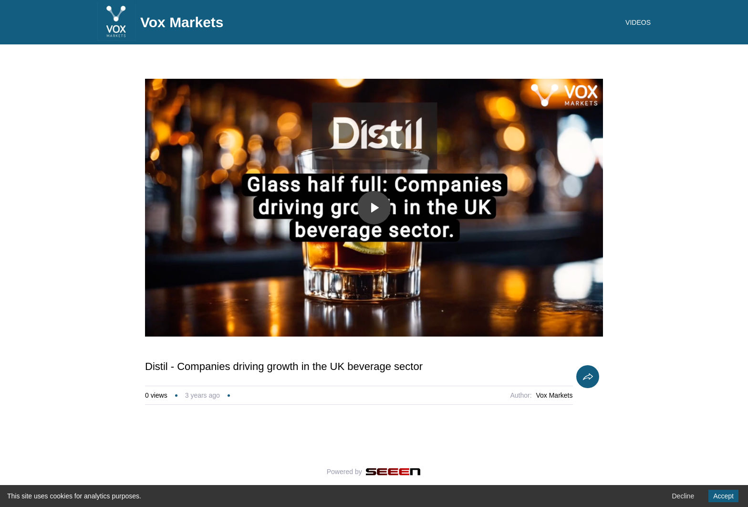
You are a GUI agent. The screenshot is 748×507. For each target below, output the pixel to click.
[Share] (587, 376)
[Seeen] (393, 471)
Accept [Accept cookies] (723, 496)
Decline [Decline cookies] (683, 496)
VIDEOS (638, 22)
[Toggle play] (374, 207)
